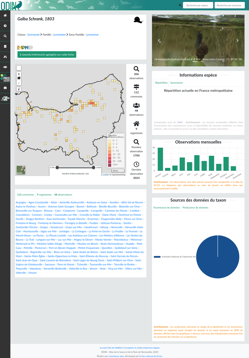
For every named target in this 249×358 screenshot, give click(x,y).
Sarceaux (92, 268)
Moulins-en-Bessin (80, 248)
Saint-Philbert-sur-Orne (31, 268)
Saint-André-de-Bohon (100, 256)
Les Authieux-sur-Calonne (52, 239)
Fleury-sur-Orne (77, 223)
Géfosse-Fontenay (66, 227)
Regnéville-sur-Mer (51, 256)
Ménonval (123, 244)
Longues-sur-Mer (26, 244)
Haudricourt (43, 231)
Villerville (81, 277)
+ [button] (19, 74)
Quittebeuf (31, 256)
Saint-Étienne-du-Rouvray (121, 260)
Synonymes (178, 82)
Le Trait (133, 239)
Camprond (98, 210)
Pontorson (42, 252)
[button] (19, 78)
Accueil (100, 347)
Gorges (121, 227)
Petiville (29, 252)
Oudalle (126, 248)
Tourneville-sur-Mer (28, 273)
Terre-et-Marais (109, 268)
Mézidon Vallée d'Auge (39, 248)
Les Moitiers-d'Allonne (83, 239)
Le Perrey (133, 235)
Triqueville (73, 273)
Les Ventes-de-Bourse (113, 239)
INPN (180, 122)
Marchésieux (107, 244)
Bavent (97, 206)
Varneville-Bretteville (109, 273)
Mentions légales (154, 347)
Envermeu (34, 223)
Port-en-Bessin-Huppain (66, 252)
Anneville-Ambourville (76, 202)
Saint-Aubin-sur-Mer (129, 256)
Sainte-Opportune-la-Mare (87, 260)
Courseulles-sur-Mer (110, 215)
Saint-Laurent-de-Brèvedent (91, 264)
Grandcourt (134, 227)
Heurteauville (116, 231)
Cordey (90, 215)
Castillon (48, 215)
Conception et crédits (133, 347)
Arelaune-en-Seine (103, 202)
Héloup (57, 231)
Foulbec (47, 227)
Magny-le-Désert (66, 244)
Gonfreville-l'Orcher (102, 227)
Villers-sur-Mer (64, 277)
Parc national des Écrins (152, 356)
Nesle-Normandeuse (106, 248)
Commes (78, 215)
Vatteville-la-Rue (134, 273)
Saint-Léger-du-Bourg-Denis (127, 264)
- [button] (19, 83)
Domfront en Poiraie (56, 219)
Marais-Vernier (88, 244)
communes (26, 194)
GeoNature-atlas (115, 356)
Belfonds (108, 206)
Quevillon (114, 252)
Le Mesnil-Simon (115, 235)
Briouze (76, 210)
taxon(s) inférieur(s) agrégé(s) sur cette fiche (47, 54)
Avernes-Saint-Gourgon (76, 206)
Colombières (63, 215)
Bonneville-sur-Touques (55, 210)
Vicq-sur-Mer (45, 277)
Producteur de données (199, 208)
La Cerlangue (39, 235)
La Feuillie (81, 235)
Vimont (93, 277)
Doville (75, 219)
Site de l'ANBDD (113, 347)
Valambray (88, 273)
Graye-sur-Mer (25, 231)
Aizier (56, 202)
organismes (46, 194)
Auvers (55, 206)
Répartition (162, 82)
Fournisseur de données (167, 208)
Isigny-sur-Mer (136, 231)
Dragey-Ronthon (91, 219)
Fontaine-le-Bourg (100, 223)
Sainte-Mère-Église (56, 260)
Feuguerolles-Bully (54, 223)
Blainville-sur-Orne (27, 210)
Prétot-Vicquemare (94, 252)
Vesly (31, 277)
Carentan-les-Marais (28, 215)
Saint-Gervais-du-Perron (30, 264)
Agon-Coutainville (40, 202)
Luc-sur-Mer (46, 244)
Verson (21, 277)
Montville (60, 248)
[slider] (57, 167)
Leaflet (106, 174)
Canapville (113, 210)
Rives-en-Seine (75, 256)
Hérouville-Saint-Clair (93, 231)
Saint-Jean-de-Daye (59, 264)
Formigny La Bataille (28, 227)
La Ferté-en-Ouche (60, 235)
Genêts (83, 227)
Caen (87, 210)
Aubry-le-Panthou (37, 206)
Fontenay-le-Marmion (127, 223)
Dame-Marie (33, 219)
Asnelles (122, 202)
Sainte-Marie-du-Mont (29, 260)
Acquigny (21, 202)
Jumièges (23, 235)
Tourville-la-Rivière (53, 273)
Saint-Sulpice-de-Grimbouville (66, 268)
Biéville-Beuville (126, 206)
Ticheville (127, 268)
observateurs (67, 194)
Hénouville (70, 231)
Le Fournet (95, 235)
